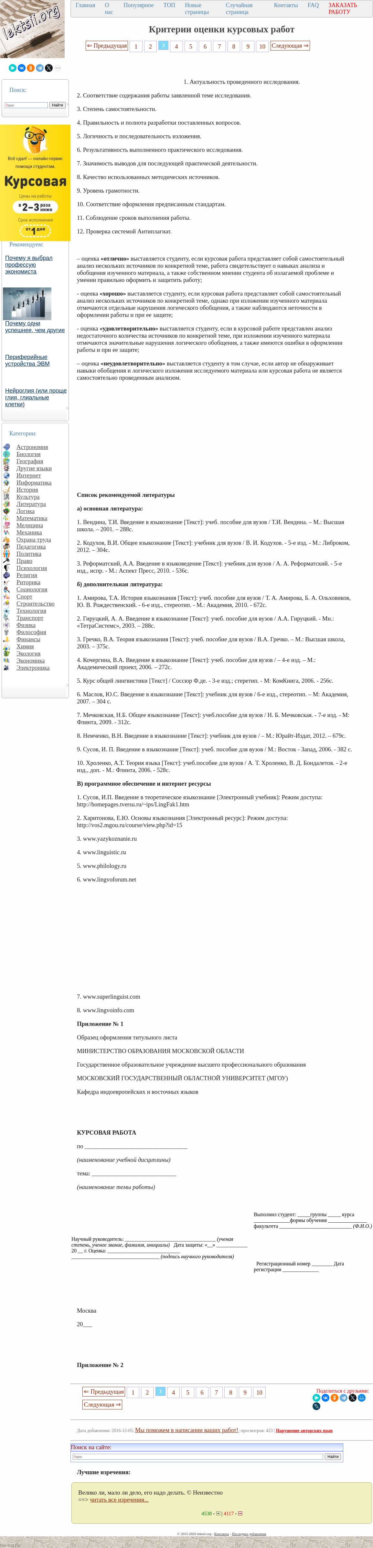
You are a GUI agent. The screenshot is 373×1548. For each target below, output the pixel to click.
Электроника (33, 667)
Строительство (35, 603)
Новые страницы (197, 8)
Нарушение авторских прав (304, 1430)
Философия (31, 632)
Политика (28, 553)
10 (263, 46)
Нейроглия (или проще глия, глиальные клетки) (36, 397)
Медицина (29, 525)
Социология (32, 589)
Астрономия (32, 446)
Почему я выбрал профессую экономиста (29, 265)
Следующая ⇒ (290, 45)
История (27, 489)
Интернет (28, 475)
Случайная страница (239, 8)
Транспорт (29, 617)
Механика (29, 532)
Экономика (30, 660)
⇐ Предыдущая (107, 45)
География (29, 461)
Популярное (139, 5)
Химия (25, 646)
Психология (31, 568)
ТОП (170, 5)
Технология (31, 610)
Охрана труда (33, 539)
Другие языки (34, 468)
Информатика (34, 482)
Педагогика (31, 546)
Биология (28, 454)
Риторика (28, 582)
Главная (85, 5)
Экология (28, 653)
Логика (25, 511)
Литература (31, 503)
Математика (32, 518)
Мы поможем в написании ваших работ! (186, 1430)
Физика (26, 625)
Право (24, 560)
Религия (26, 575)
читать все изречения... (119, 1499)
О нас (109, 8)
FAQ (313, 5)
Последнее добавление (249, 1534)
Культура (28, 496)
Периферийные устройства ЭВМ (27, 360)
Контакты (286, 5)
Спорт (24, 596)
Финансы (28, 639)
